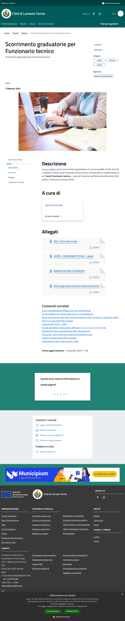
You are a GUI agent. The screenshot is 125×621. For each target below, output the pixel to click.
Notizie (24, 33)
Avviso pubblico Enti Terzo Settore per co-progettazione (67, 314)
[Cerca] (121, 13)
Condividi (99, 44)
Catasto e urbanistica (41, 529)
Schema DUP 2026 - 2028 (54, 324)
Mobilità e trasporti (40, 533)
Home (6, 33)
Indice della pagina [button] (15, 160)
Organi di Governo (8, 515)
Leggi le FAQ (37, 564)
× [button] (122, 594)
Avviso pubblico (49, 169)
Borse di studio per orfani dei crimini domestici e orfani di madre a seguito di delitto (80, 317)
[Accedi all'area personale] (111, 3)
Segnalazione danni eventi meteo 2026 (60, 341)
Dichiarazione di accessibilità (75, 568)
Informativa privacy (71, 559)
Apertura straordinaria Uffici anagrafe (59, 338)
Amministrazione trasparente (75, 555)
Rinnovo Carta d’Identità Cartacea (57, 320)
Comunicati (98, 520)
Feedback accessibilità (72, 572)
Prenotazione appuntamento (44, 555)
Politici (4, 533)
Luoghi (96, 536)
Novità (15, 33)
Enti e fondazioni (8, 529)
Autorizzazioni (69, 533)
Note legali (67, 564)
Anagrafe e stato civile (41, 515)
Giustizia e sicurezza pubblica (75, 520)
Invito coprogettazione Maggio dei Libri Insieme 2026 (66, 310)
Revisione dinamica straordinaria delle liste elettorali (66, 331)
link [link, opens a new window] (86, 606)
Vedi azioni (99, 49)
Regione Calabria (8, 3)
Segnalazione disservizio (42, 559)
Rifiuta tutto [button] (72, 611)
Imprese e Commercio (41, 524)
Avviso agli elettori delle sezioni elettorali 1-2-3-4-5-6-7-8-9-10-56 (74, 327)
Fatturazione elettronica (11, 585)
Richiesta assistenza (40, 568)
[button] (62, 617)
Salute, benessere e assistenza (75, 529)
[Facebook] (92, 13)
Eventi (96, 541)
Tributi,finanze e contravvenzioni (76, 524)
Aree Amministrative (10, 520)
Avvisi (96, 524)
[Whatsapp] (98, 13)
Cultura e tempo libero (41, 520)
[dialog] (62, 606)
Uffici (3, 524)
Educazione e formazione (73, 515)
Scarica (94, 247)
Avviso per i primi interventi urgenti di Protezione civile (67, 334)
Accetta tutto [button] (53, 611)
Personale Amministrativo (12, 537)
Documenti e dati (8, 542)
